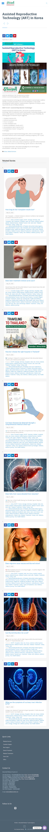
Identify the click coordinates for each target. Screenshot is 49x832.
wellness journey (35, 232)
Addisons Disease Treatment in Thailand (20, 368)
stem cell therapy (20, 303)
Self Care (10, 303)
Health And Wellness (20, 229)
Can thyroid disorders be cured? (16, 633)
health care (13, 371)
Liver (31, 512)
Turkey (13, 224)
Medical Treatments (26, 231)
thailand (10, 232)
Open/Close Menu (3, 3)
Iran (30, 221)
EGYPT (25, 219)
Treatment (8, 224)
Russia (7, 294)
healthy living (15, 300)
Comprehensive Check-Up (32, 441)
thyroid (12, 654)
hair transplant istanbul (34, 227)
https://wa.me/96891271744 (27, 777)
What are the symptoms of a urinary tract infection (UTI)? (23, 703)
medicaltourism (35, 231)
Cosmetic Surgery (18, 219)
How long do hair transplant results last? (19, 210)
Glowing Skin (26, 298)
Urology (10, 723)
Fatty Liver (23, 510)
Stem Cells (5, 756)
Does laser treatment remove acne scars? (20, 281)
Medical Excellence (33, 442)
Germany (35, 219)
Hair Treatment (15, 221)
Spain (13, 294)
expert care (20, 298)
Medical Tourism (23, 223)
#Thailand (25, 226)
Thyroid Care (17, 654)
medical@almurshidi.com (12, 792)
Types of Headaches (28, 584)
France (20, 504)
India (26, 221)
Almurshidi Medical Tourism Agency (27, 822)
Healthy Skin (22, 300)
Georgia (30, 219)
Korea (5, 151)
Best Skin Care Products (26, 297)
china (12, 219)
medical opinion (20, 292)
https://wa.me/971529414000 (31, 774)
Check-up (22, 441)
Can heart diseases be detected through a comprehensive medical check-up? (20, 423)
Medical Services (12, 151)
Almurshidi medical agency (35, 226)
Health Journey (9, 581)
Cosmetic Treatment (10, 298)
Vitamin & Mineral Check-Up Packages (28, 445)
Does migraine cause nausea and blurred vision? (22, 563)
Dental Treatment (7, 750)
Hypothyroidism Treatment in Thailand (15, 651)
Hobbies (35, 434)
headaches (23, 580)
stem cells (33, 223)
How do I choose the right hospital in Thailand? (22, 352)
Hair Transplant (24, 227)
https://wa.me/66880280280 (28, 779)
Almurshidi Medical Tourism (12, 227)
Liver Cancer (36, 512)
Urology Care (16, 723)
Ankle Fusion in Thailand (31, 370)
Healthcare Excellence (28, 371)
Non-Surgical (6, 747)
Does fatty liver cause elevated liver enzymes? (22, 494)
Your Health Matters (20, 447)
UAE (21, 224)
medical (37, 221)
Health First (40, 580)
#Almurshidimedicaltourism (16, 226)
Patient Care (37, 373)
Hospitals (22, 221)
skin (29, 223)
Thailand (39, 223)
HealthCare (29, 229)
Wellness (28, 232)
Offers (4, 759)
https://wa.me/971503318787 (32, 776)
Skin (15, 303)
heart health (29, 300)
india (33, 229)
